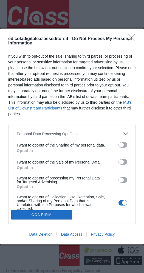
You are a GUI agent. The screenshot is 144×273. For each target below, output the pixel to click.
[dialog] (72, 136)
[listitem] (72, 134)
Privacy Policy (103, 234)
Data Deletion (41, 234)
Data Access (71, 234)
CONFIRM (41, 215)
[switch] (122, 145)
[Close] (133, 39)
